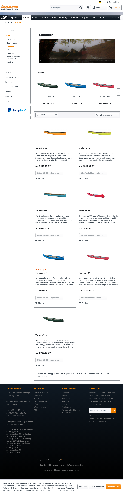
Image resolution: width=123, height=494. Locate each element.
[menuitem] (67, 7)
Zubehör (8, 82)
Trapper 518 (49, 96)
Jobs (7, 101)
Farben (64, 395)
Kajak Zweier (12, 43)
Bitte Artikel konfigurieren (48, 173)
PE (8, 50)
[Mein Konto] (99, 7)
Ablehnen (83, 487)
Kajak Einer (11, 39)
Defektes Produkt (41, 393)
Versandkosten (66, 460)
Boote (7, 35)
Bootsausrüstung (12, 77)
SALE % (8, 72)
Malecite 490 (41, 148)
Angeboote (9, 30)
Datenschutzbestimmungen (100, 418)
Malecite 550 (41, 210)
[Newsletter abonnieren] (113, 410)
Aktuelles (65, 393)
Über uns (65, 401)
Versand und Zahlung (43, 401)
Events (8, 91)
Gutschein (9, 96)
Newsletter (66, 398)
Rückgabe (38, 404)
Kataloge (65, 404)
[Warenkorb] (115, 7)
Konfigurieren (113, 487)
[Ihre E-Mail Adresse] (100, 410)
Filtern (41, 115)
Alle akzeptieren (97, 487)
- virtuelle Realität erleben (70, 471)
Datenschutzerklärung (71, 410)
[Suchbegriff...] (66, 7)
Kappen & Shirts (11, 87)
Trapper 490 (105, 96)
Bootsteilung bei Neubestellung (13, 57)
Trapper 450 (77, 96)
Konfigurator (12, 62)
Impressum (66, 413)
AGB (35, 410)
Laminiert (11, 53)
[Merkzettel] (88, 7)
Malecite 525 (85, 148)
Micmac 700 (84, 210)
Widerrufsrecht (40, 407)
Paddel (8, 67)
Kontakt (37, 398)
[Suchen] (80, 7)
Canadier (10, 46)
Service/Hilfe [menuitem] (113, 2)
